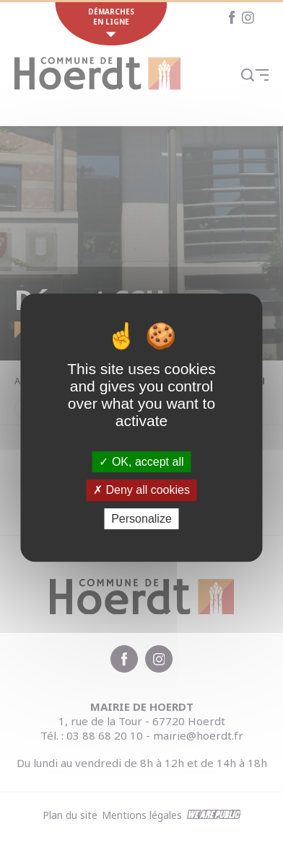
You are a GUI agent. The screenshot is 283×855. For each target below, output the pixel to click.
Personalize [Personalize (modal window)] (141, 519)
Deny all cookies (141, 490)
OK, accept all (141, 462)
